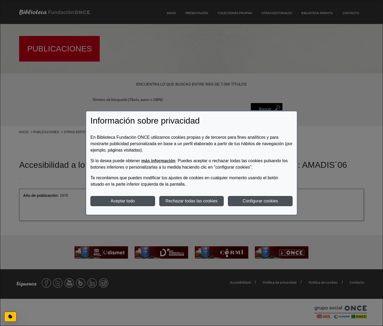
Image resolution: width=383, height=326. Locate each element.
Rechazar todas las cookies (191, 201)
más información (158, 160)
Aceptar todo (123, 201)
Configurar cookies (260, 201)
